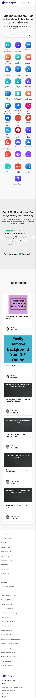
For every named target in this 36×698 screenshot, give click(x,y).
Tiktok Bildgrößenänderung (8, 621)
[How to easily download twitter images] (18, 495)
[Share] (23, 3)
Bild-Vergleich (4, 564)
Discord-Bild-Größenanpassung (9, 643)
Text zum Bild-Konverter (7, 586)
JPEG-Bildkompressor (7, 560)
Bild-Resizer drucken (6, 665)
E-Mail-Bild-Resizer (6, 617)
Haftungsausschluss (8, 690)
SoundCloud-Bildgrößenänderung (10, 648)
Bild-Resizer (4, 591)
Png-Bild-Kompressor (6, 556)
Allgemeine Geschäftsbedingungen (13, 687)
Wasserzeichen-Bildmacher (8, 595)
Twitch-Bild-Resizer (6, 661)
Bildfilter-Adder (5, 573)
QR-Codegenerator (6, 538)
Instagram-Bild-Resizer (7, 608)
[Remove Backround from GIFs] (18, 349)
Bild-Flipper (4, 582)
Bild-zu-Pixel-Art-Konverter (8, 599)
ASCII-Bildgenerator (6, 534)
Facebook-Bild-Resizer (7, 604)
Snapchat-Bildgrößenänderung (9, 635)
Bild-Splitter (4, 542)
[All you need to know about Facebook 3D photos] (18, 425)
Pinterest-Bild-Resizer (7, 630)
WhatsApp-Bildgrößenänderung (9, 656)
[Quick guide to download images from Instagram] (18, 460)
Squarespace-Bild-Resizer (8, 652)
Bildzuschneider (5, 569)
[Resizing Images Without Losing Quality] (18, 304)
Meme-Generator (5, 578)
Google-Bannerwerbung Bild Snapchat (11, 639)
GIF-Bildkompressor (6, 551)
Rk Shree (13, 328)
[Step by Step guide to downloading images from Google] (18, 390)
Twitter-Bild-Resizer (6, 626)
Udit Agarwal (14, 410)
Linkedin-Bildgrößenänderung (9, 613)
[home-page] (9, 3)
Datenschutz (6, 694)
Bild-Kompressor (5, 547)
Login (30, 3)
